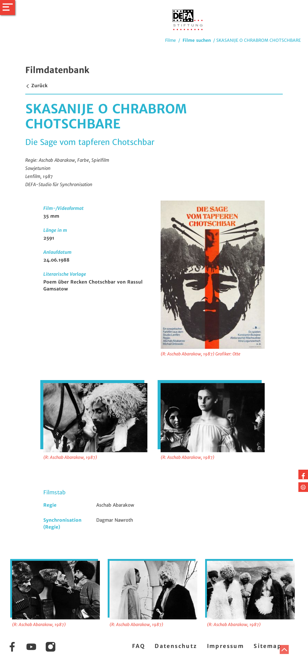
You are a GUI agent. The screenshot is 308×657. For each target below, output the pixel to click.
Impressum (225, 646)
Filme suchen (197, 40)
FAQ (138, 646)
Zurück (36, 85)
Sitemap (268, 646)
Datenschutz (176, 646)
